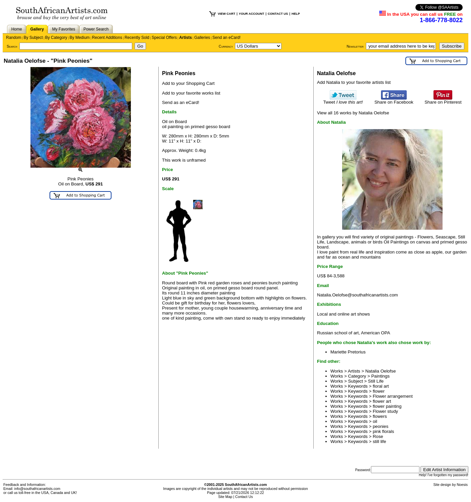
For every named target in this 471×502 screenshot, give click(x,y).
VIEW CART (226, 13)
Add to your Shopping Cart (188, 83)
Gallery (37, 29)
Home (16, 29)
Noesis (462, 485)
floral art (381, 386)
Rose (378, 436)
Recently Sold (137, 37)
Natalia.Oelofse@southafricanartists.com (357, 294)
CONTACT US (278, 13)
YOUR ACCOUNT (251, 13)
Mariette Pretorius (348, 351)
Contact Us (244, 497)
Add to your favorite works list (191, 93)
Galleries (202, 37)
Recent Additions (107, 37)
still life (379, 441)
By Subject (33, 37)
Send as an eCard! (180, 102)
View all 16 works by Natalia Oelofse (353, 112)
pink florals (383, 431)
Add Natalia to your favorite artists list (354, 82)
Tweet (343, 100)
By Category (56, 37)
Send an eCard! (227, 37)
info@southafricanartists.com (37, 489)
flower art (382, 401)
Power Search (95, 29)
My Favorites (63, 29)
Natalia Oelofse (380, 371)
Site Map (225, 497)
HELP (296, 13)
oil (375, 421)
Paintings (380, 376)
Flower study (385, 411)
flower (379, 391)
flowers (380, 416)
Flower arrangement (392, 396)
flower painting (387, 406)
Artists (185, 37)
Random (13, 37)
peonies (380, 426)
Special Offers (164, 37)
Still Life (376, 381)
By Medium (80, 37)
